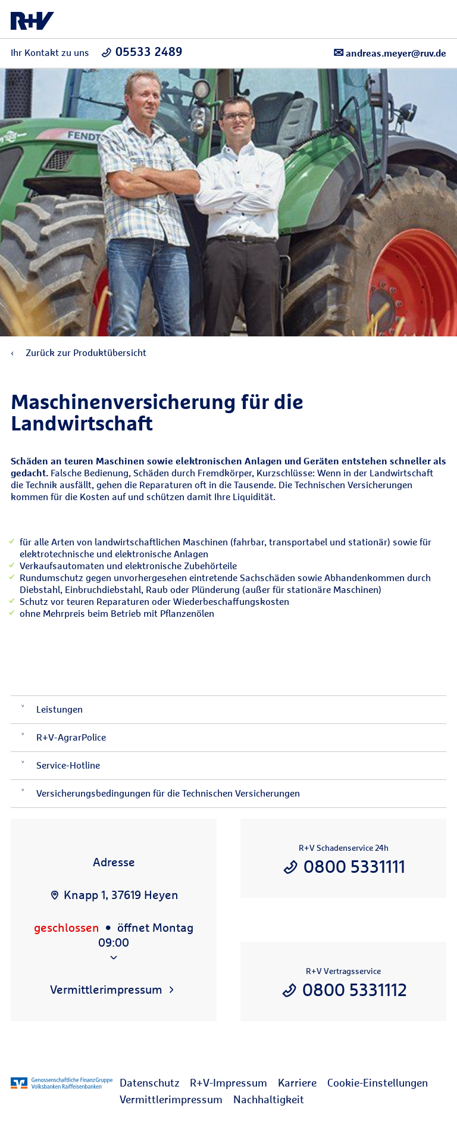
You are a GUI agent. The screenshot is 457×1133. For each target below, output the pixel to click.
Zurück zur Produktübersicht (78, 352)
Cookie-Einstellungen (377, 1083)
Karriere (297, 1083)
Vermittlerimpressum (171, 1099)
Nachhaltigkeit (268, 1099)
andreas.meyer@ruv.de (389, 52)
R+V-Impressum (228, 1083)
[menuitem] (155, 1083)
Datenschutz (149, 1083)
